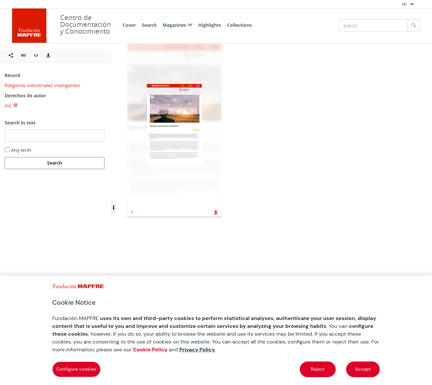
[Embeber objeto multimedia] (36, 56)
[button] (23, 56)
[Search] (373, 25)
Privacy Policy (197, 349)
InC (8, 106)
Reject (318, 369)
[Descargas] (48, 56)
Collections (239, 25)
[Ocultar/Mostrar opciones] (113, 207)
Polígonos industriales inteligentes (42, 85)
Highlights (209, 25)
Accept (363, 369)
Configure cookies (76, 369)
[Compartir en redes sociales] (11, 56)
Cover (129, 25)
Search (149, 25)
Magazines (177, 25)
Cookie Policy (150, 349)
